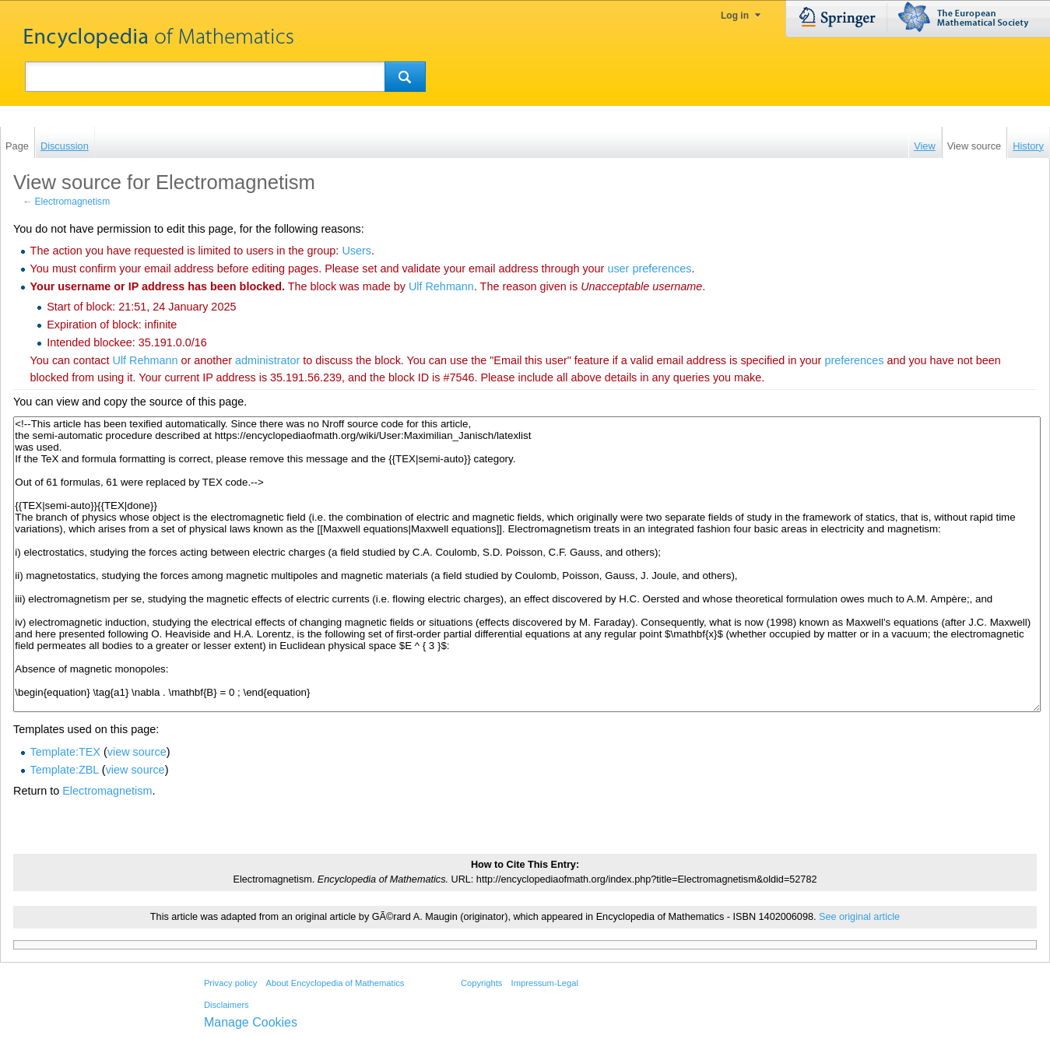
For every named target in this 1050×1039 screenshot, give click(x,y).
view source (137, 752)
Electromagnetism (73, 201)
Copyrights (481, 983)
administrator (267, 360)
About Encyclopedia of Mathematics (334, 983)
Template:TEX (65, 752)
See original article (859, 916)
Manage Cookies (250, 1022)
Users (356, 250)
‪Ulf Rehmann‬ (441, 286)
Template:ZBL (64, 769)
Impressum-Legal (544, 983)
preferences (853, 360)
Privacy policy (230, 983)
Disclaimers (226, 1004)
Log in (735, 15)
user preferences (649, 268)
